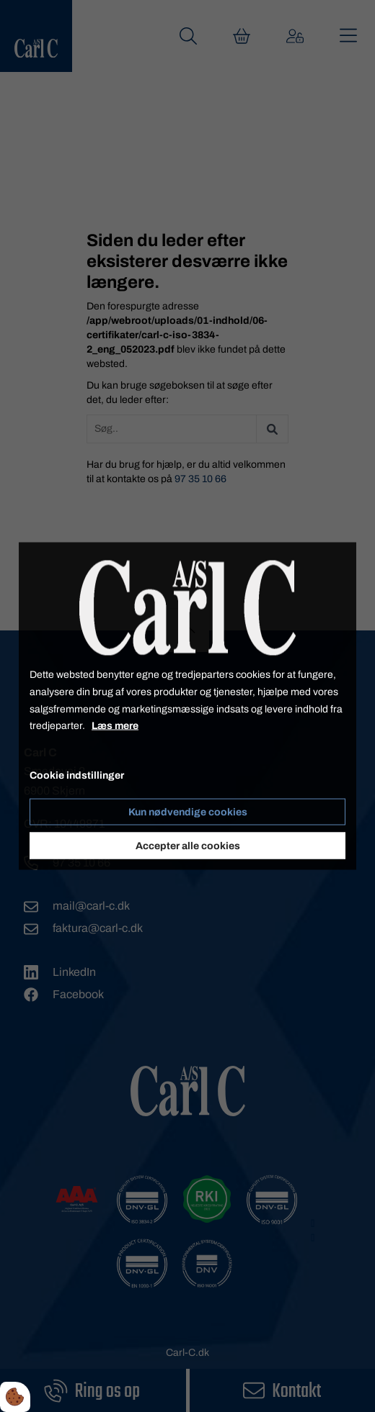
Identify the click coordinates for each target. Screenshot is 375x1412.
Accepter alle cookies (188, 845)
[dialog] (187, 706)
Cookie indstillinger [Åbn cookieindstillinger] (77, 775)
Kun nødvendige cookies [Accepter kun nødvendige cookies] (187, 811)
